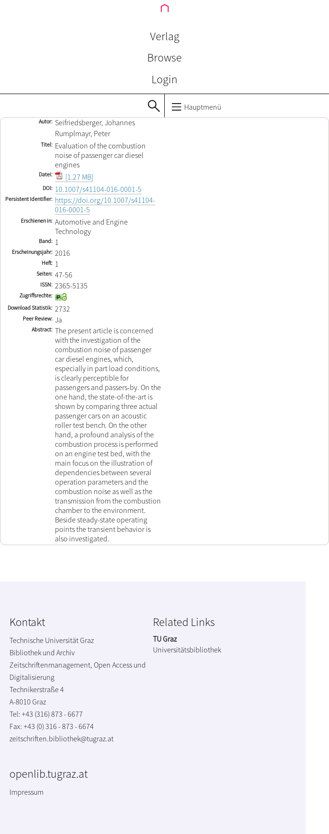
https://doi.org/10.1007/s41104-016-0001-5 (105, 204)
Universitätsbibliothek (187, 649)
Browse (164, 57)
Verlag (164, 36)
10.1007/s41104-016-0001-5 (98, 189)
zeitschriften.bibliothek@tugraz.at (61, 738)
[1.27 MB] (74, 177)
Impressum (26, 792)
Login (164, 79)
